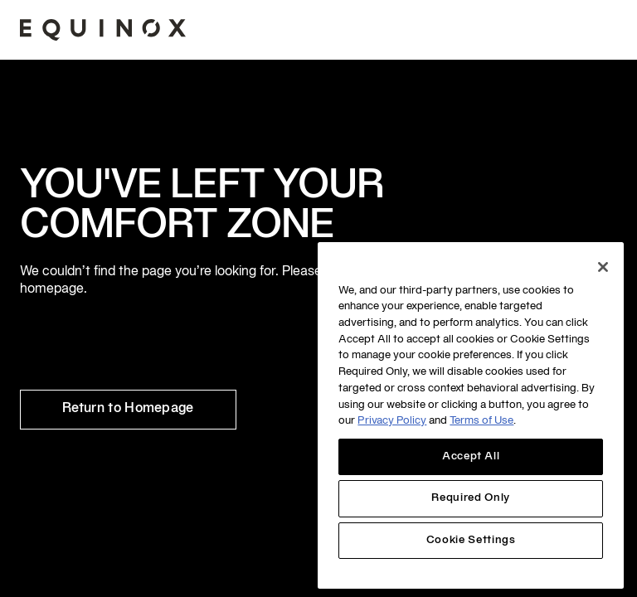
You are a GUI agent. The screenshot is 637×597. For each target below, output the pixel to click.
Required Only (470, 498)
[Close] (603, 267)
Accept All (471, 457)
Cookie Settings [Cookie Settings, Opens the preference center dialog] (471, 541)
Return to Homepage (128, 409)
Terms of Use (481, 421)
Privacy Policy (391, 421)
